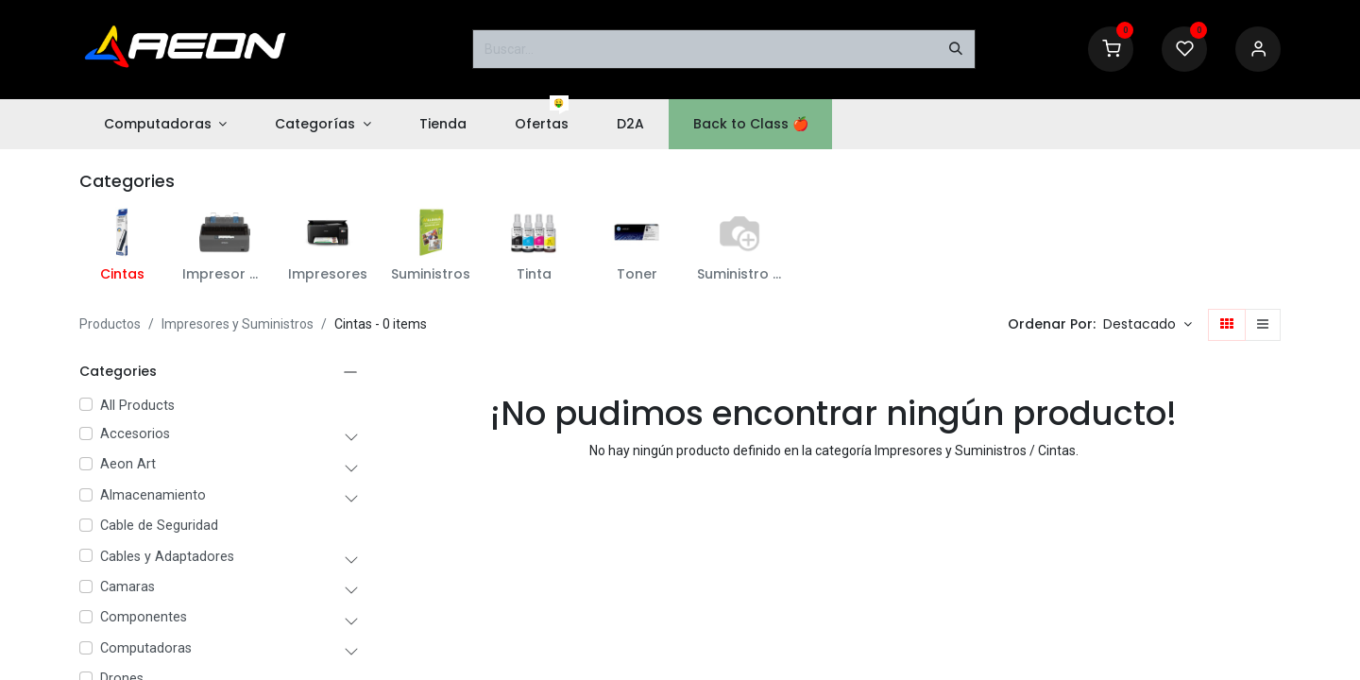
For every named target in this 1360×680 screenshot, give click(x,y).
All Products (137, 406)
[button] (1147, 325)
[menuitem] (165, 124)
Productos (110, 324)
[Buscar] (956, 49)
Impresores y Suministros (238, 324)
